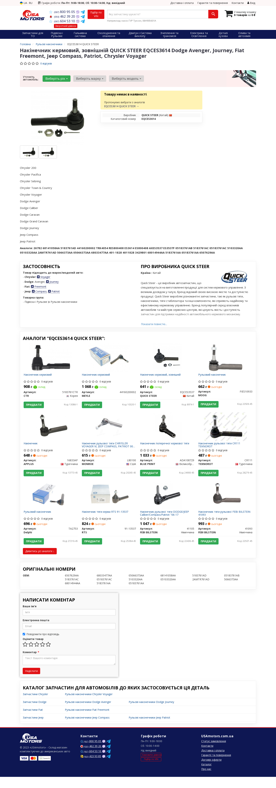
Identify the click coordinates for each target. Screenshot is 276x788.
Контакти (238, 3)
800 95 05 (62, 11)
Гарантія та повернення (212, 3)
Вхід (251, 3)
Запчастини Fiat (33, 721)
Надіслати (31, 682)
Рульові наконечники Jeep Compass (87, 728)
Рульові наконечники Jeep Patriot (149, 728)
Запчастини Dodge (34, 713)
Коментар (31, 663)
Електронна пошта (36, 631)
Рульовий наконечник (213, 376)
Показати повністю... (154, 324)
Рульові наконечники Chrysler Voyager (89, 705)
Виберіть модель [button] (123, 78)
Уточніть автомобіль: (30, 78)
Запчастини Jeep (33, 728)
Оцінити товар (33, 650)
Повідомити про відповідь (41, 645)
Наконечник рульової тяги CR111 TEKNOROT (221, 450)
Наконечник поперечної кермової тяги (165, 448)
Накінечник (32, 448)
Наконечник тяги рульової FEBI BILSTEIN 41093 (219, 522)
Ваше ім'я (29, 617)
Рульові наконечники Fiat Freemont (87, 721)
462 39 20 (62, 16)
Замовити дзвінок (151, 766)
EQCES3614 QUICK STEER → (121, 106)
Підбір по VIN (96, 14)
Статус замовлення (213, 752)
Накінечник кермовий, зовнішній (161, 376)
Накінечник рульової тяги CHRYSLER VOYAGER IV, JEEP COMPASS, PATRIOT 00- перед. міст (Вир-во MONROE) (107, 450)
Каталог (206, 775)
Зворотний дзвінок (65, 25)
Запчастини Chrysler (35, 705)
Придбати (35, 406)
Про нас (206, 780)
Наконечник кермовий (39, 376)
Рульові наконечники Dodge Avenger (88, 713)
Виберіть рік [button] (56, 78)
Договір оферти (211, 771)
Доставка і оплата (182, 3)
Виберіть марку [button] (88, 78)
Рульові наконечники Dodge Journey (151, 713)
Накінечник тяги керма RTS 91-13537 (106, 520)
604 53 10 (62, 21)
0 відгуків (46, 63)
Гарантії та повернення (216, 766)
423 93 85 (90, 767)
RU (30, 3)
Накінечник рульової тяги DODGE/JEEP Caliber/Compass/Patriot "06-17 (165, 522)
